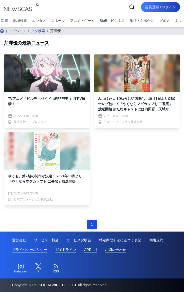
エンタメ (39, 21)
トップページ (13, 31)
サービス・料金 (46, 240)
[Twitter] (38, 268)
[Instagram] (21, 268)
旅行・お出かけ (142, 21)
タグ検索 (38, 31)
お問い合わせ (115, 250)
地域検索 (20, 21)
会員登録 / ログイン (160, 7)
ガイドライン (65, 250)
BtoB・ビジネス (112, 21)
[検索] (132, 7)
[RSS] (56, 268)
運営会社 (19, 240)
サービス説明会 (79, 240)
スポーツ (58, 21)
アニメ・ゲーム (82, 21)
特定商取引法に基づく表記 (120, 240)
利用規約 (156, 240)
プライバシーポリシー (29, 250)
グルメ (164, 21)
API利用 (90, 250)
